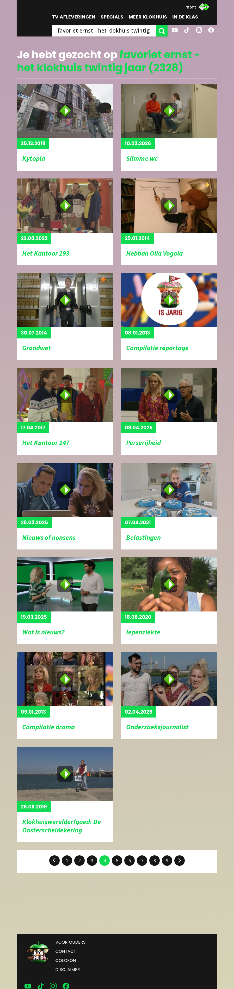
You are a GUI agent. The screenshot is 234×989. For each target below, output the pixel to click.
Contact (66, 951)
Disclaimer (68, 970)
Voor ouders (71, 942)
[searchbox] (104, 30)
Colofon (66, 960)
